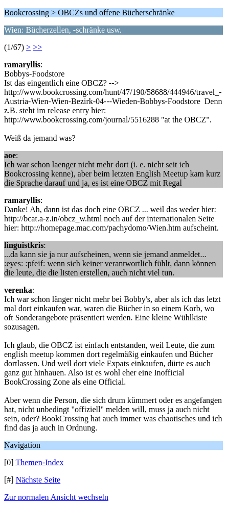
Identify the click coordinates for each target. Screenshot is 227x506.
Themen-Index (39, 462)
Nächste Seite (38, 479)
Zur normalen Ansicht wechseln (56, 497)
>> (37, 47)
